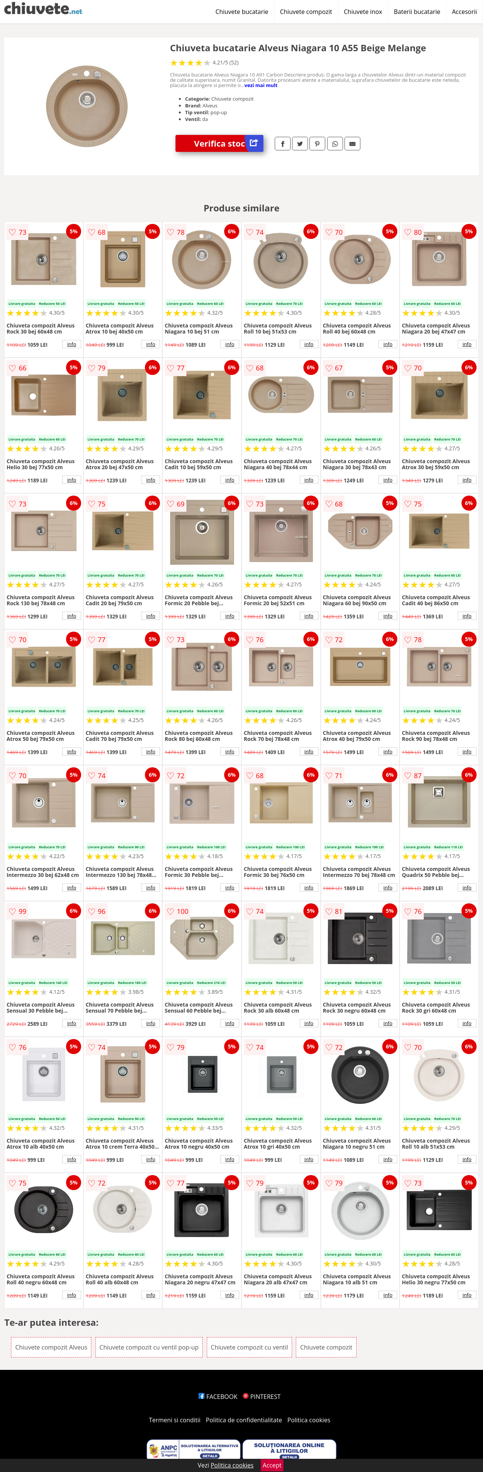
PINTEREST (261, 1396)
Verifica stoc (228, 143)
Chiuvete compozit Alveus (51, 1347)
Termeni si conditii (175, 1420)
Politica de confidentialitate (244, 1420)
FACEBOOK (217, 1396)
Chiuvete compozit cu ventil (249, 1347)
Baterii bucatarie (417, 12)
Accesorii (464, 12)
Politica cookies (309, 1420)
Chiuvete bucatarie (241, 12)
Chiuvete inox (363, 12)
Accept (272, 1465)
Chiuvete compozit (306, 12)
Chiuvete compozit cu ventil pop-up (149, 1347)
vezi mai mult (261, 85)
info (71, 344)
